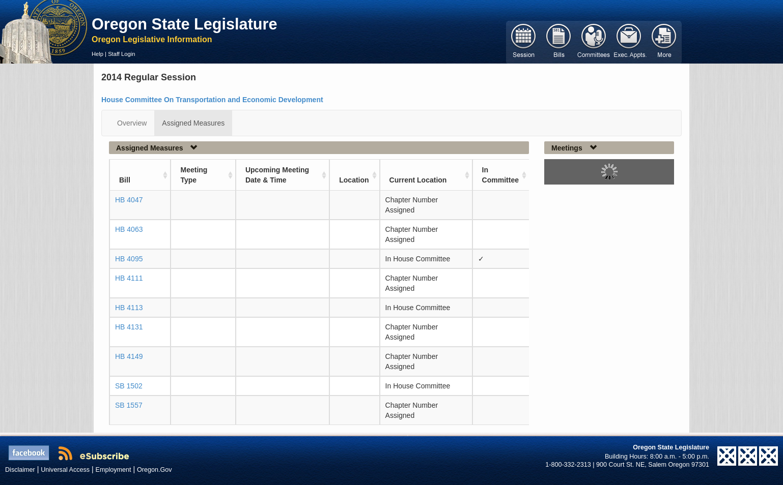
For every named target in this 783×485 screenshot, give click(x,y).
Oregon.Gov (154, 469)
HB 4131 (129, 327)
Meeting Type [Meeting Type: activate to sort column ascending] (193, 175)
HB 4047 (129, 200)
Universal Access (65, 469)
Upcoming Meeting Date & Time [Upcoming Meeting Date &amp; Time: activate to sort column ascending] (277, 175)
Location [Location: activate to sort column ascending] (354, 180)
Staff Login (121, 54)
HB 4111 (129, 278)
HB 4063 (129, 229)
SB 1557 (129, 405)
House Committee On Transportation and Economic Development (212, 100)
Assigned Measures (193, 123)
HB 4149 (129, 356)
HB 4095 (129, 259)
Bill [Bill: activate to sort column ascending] (124, 180)
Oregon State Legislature (184, 24)
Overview (132, 123)
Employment (113, 469)
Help (97, 54)
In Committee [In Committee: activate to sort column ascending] (500, 175)
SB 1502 (129, 386)
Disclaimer (20, 469)
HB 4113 (129, 308)
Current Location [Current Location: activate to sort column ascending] (418, 180)
